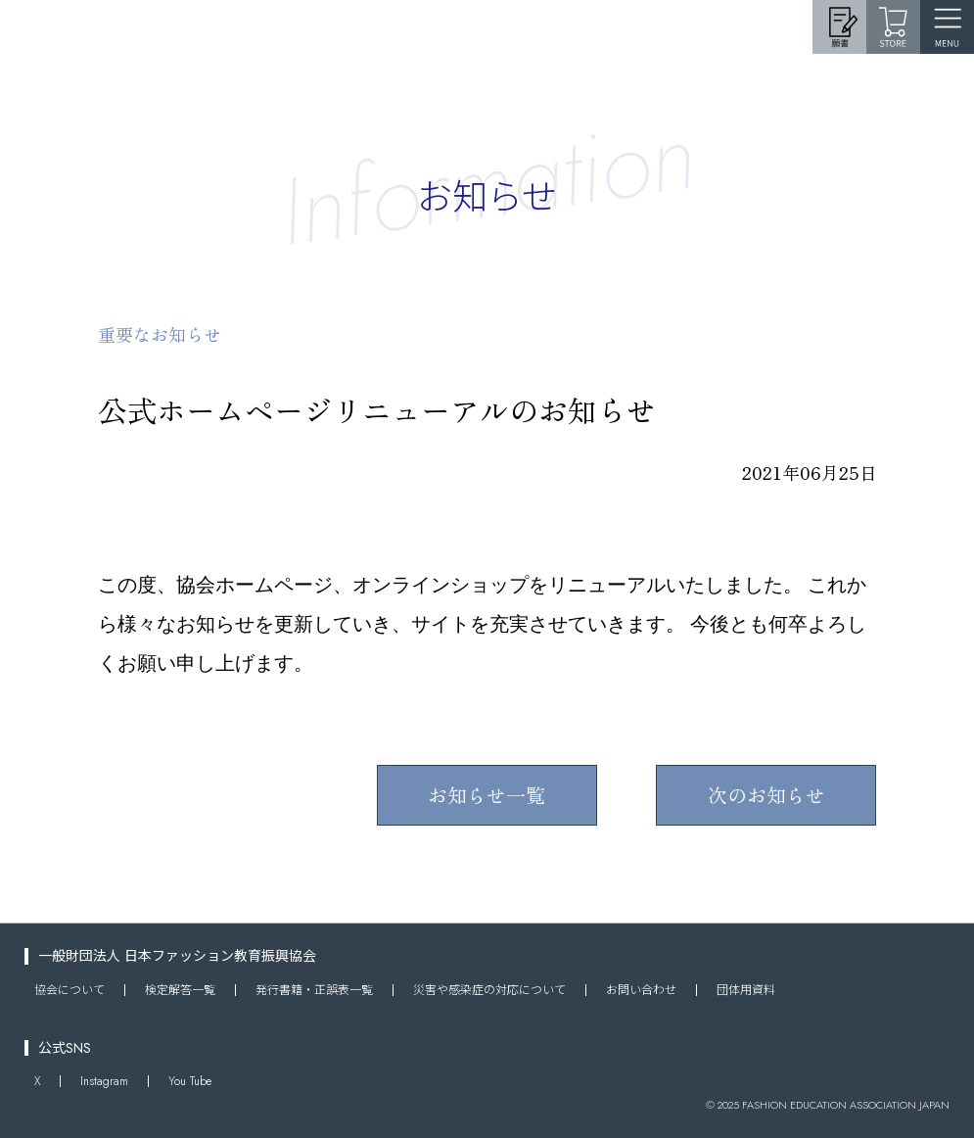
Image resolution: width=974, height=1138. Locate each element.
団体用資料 (746, 990)
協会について (69, 990)
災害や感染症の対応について (489, 990)
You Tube (189, 1081)
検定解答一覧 (180, 990)
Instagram (104, 1081)
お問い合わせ (641, 990)
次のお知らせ (766, 795)
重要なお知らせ (159, 334)
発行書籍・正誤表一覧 (314, 990)
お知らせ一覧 (486, 795)
